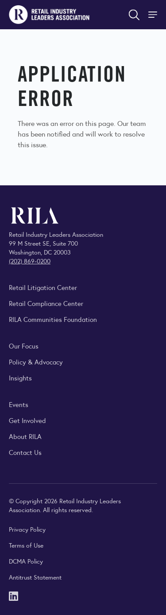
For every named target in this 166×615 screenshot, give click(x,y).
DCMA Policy (26, 560)
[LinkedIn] (13, 595)
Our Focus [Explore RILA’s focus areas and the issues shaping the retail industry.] (24, 346)
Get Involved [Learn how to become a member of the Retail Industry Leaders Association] (27, 420)
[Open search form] (134, 15)
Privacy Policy (27, 529)
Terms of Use (26, 545)
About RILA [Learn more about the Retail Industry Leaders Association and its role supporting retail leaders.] (25, 436)
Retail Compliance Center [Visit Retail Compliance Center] (46, 303)
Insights (20, 377)
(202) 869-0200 (29, 260)
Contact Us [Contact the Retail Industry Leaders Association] (25, 452)
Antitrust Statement (35, 576)
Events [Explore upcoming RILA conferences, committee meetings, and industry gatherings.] (18, 404)
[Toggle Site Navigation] (153, 14)
